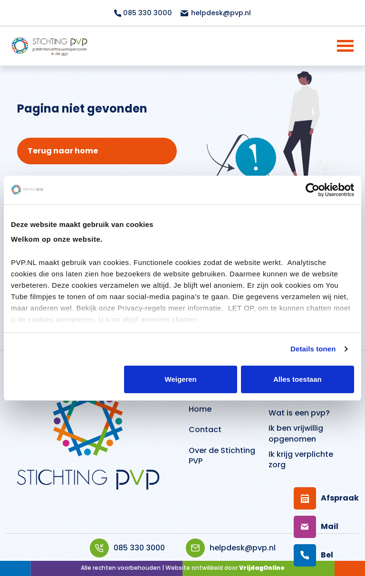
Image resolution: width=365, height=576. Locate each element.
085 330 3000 (127, 547)
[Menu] (333, 45)
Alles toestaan (297, 379)
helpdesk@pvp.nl (231, 547)
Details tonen (313, 349)
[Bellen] (315, 555)
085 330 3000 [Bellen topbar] (143, 13)
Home (200, 409)
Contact (205, 429)
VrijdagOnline (262, 568)
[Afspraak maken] (315, 498)
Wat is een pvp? (299, 412)
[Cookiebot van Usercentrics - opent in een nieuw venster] (312, 190)
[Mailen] (315, 527)
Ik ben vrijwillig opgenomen (296, 433)
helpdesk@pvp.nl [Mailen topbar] (215, 13)
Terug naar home (63, 150)
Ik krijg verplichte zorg (301, 459)
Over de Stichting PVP (222, 455)
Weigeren (181, 379)
